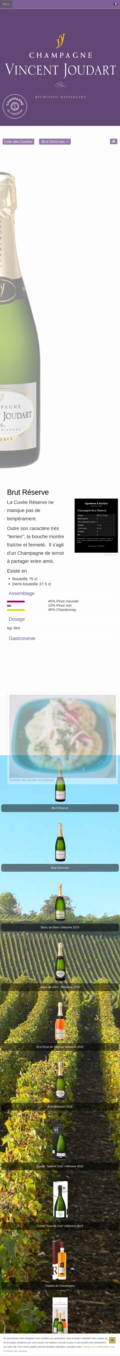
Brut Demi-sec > (55, 141)
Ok (112, 1341)
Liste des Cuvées (18, 141)
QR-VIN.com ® (111, 555)
